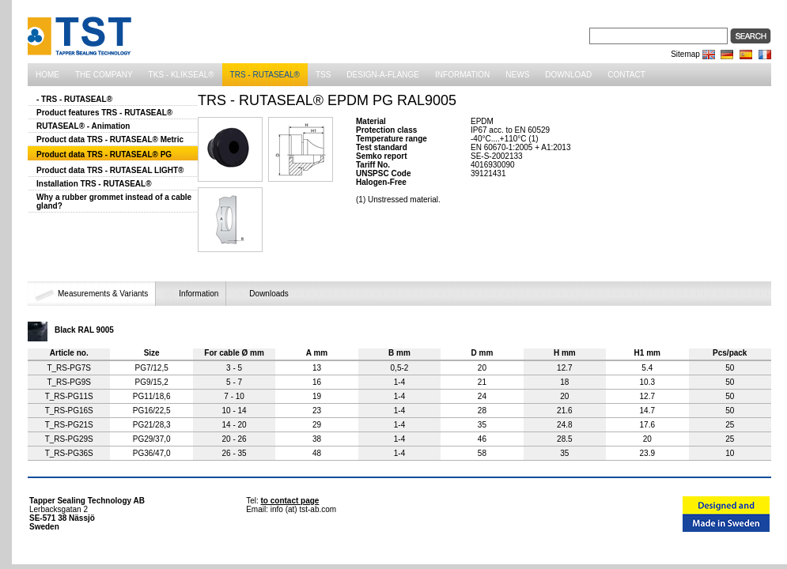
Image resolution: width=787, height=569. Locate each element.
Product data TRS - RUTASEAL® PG (104, 154)
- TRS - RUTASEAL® (74, 99)
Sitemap (685, 54)
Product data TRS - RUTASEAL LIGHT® (110, 170)
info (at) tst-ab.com (303, 509)
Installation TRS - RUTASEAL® (94, 183)
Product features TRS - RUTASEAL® (104, 112)
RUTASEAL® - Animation (83, 126)
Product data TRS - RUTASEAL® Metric (110, 139)
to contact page (290, 500)
